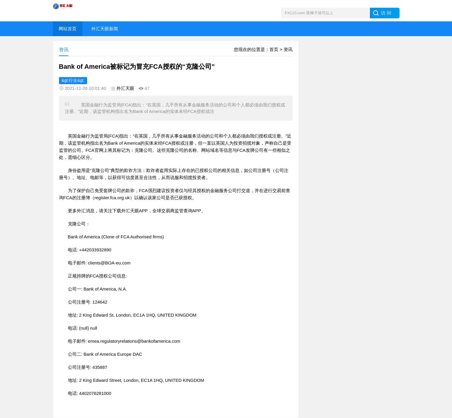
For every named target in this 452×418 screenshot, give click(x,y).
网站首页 (67, 28)
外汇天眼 (125, 88)
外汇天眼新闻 (104, 28)
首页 (273, 49)
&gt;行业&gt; (73, 80)
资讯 (288, 49)
